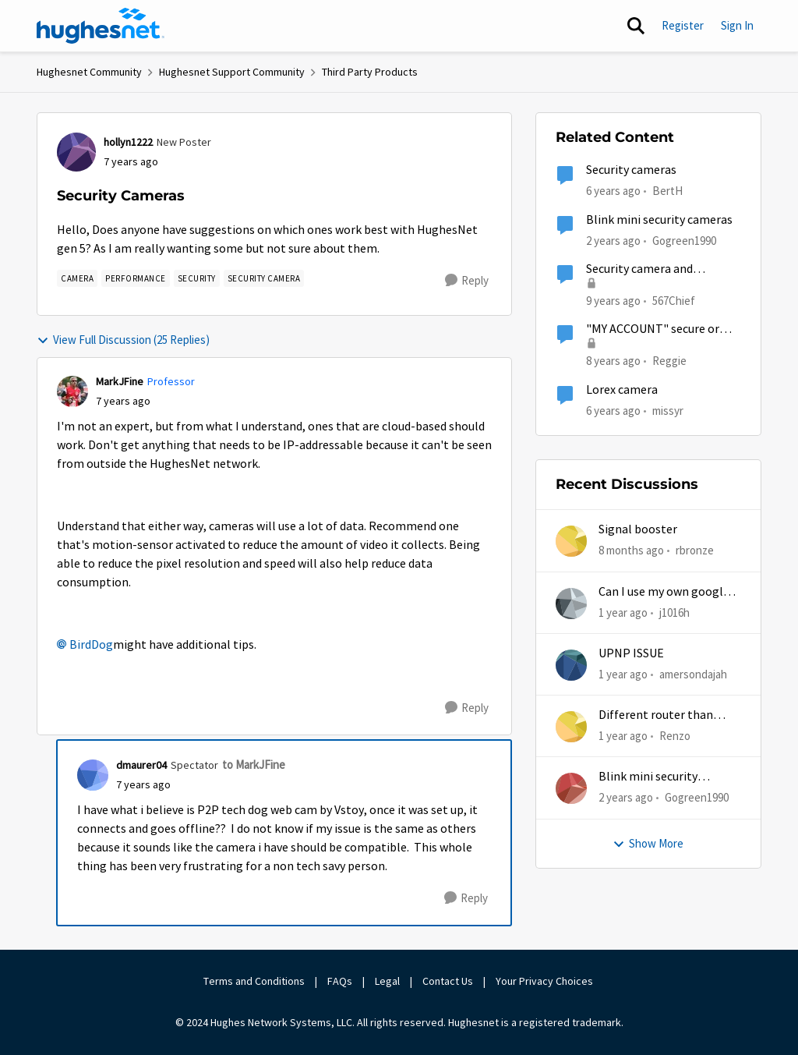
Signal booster (637, 529)
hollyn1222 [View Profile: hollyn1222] (128, 142)
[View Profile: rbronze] (571, 541)
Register (683, 25)
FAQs (339, 981)
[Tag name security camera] (264, 278)
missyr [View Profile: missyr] (667, 409)
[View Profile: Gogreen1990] (571, 788)
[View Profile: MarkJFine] (72, 391)
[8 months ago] (631, 551)
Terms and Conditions (254, 981)
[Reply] (467, 281)
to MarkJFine (253, 764)
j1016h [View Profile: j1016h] (674, 611)
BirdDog (91, 645)
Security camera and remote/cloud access (641, 269)
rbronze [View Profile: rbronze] (695, 550)
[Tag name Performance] (135, 278)
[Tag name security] (197, 278)
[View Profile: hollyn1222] (76, 152)
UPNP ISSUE (631, 653)
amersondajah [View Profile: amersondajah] (693, 674)
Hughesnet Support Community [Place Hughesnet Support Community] (232, 72)
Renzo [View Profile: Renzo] (674, 735)
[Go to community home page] (100, 26)
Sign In (737, 25)
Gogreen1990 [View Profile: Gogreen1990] (684, 239)
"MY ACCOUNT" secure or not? (652, 329)
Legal (387, 981)
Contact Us (447, 981)
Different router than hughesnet (655, 715)
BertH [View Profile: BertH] (667, 190)
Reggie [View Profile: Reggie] (669, 360)
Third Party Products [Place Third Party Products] (370, 72)
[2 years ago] (625, 798)
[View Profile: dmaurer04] (92, 775)
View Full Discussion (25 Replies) (123, 339)
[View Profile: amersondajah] (571, 665)
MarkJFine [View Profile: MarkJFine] (119, 381)
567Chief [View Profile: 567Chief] (673, 300)
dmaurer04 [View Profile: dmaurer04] (141, 765)
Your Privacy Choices (545, 981)
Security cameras (631, 170)
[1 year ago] (623, 612)
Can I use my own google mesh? (663, 592)
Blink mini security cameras (659, 220)
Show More (648, 843)
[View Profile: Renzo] (571, 726)
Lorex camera (622, 390)
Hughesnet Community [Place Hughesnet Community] (89, 72)
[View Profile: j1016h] (571, 603)
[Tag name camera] (77, 278)
